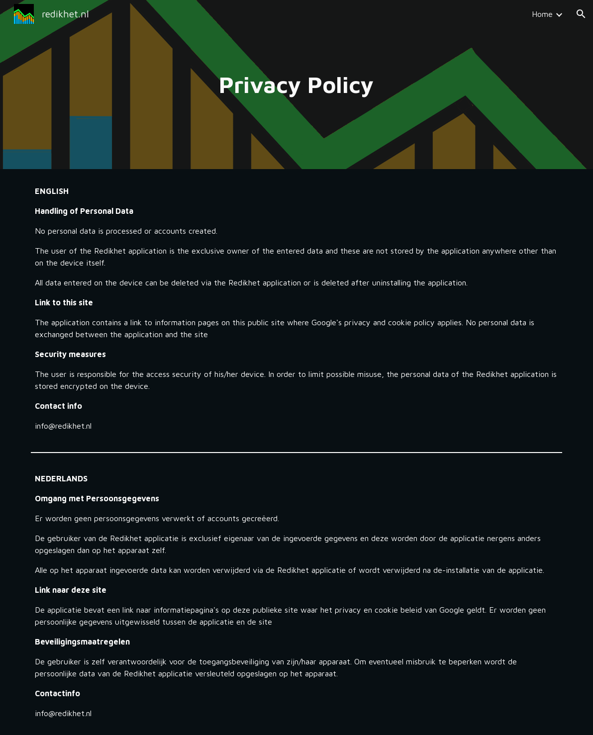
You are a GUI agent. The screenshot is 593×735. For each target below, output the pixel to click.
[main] (296, 84)
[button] (581, 14)
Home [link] (542, 13)
